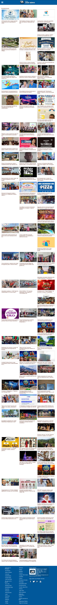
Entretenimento (5, 8)
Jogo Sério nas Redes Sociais (36, 578)
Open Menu (2, 2)
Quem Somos (32, 567)
